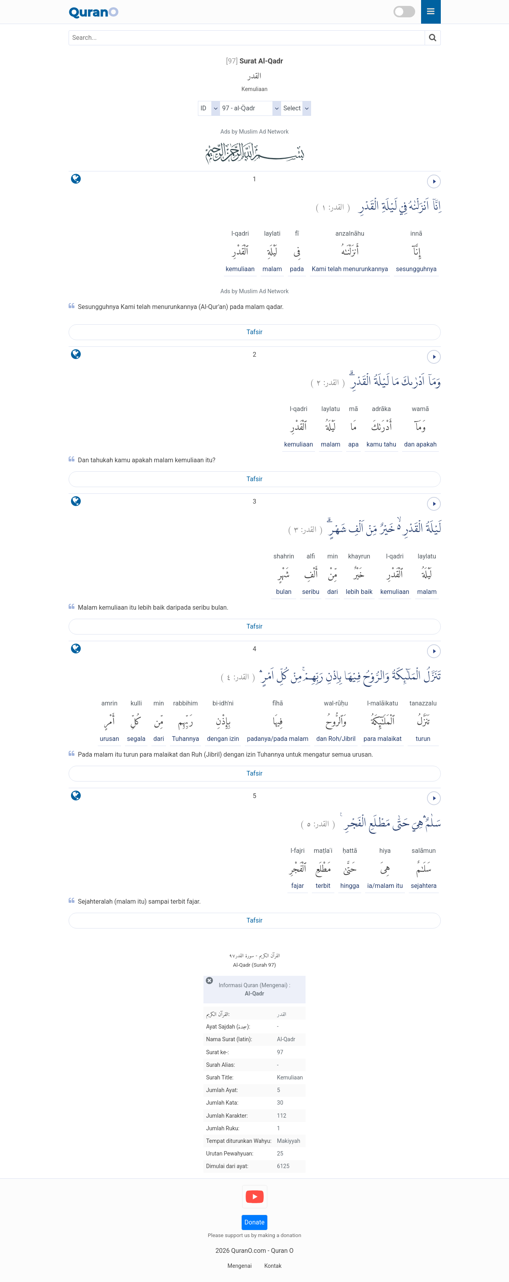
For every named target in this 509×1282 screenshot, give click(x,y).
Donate (254, 1222)
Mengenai (239, 1266)
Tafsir (254, 332)
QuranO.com (248, 1250)
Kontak (273, 1266)
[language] (76, 181)
